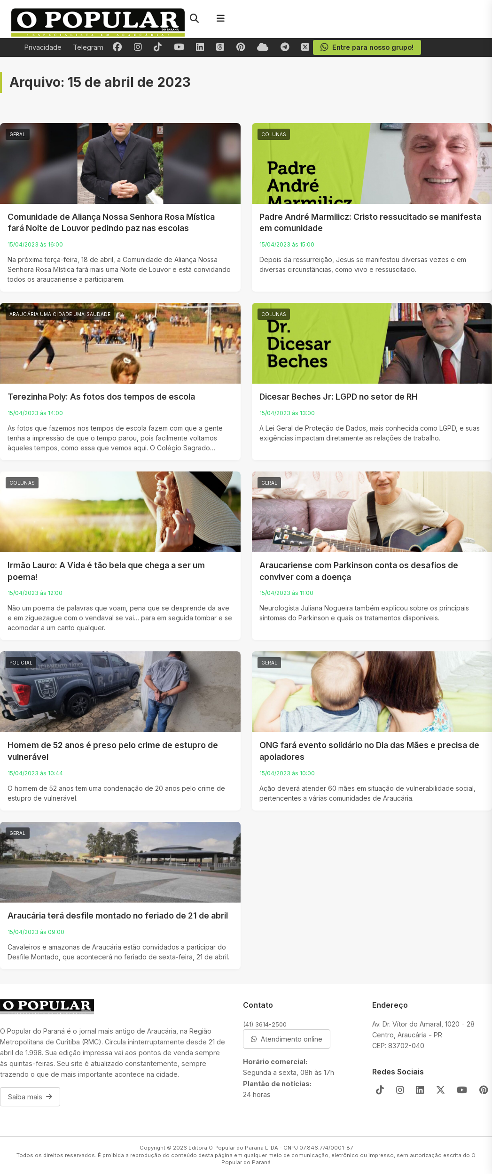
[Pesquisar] (194, 18)
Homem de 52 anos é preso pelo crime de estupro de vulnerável (113, 751)
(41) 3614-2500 (265, 1024)
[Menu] (220, 18)
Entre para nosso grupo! (367, 47)
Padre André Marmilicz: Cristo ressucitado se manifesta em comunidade (370, 222)
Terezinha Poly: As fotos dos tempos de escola (101, 397)
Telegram (88, 47)
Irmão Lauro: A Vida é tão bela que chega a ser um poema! (106, 571)
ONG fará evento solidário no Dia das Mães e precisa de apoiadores (369, 751)
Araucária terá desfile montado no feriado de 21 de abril (118, 915)
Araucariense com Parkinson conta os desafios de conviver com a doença (358, 571)
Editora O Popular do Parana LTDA (233, 1147)
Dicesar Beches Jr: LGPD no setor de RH (338, 397)
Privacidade (43, 47)
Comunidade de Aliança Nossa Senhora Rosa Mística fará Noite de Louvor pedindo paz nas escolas (111, 222)
